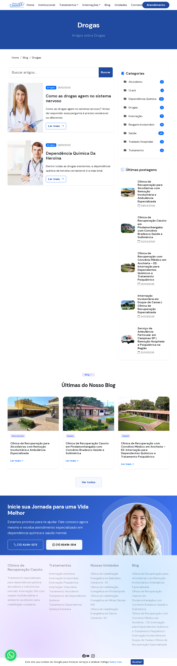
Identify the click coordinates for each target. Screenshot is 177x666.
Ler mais (56, 126)
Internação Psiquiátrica (63, 582)
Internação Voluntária (63, 587)
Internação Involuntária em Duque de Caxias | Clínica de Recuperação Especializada (149, 640)
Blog (107, 5)
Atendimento (156, 5)
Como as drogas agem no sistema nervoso (78, 98)
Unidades (121, 5)
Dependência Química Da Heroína (70, 156)
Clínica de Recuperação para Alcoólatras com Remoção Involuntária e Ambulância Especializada (29, 448)
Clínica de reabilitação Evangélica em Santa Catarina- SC (104, 613)
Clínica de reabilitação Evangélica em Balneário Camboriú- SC (106, 578)
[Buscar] (54, 72)
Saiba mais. (115, 661)
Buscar (105, 72)
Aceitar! (137, 661)
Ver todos (88, 482)
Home (30, 5)
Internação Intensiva (62, 574)
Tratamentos (67, 5)
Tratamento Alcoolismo (64, 591)
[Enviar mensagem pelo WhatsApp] (10, 655)
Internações (90, 5)
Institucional (46, 5)
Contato (136, 5)
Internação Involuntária (63, 578)
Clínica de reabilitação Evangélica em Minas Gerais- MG (109, 600)
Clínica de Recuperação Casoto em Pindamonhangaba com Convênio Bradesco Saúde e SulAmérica (87, 448)
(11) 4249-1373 (25, 545)
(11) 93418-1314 (64, 545)
